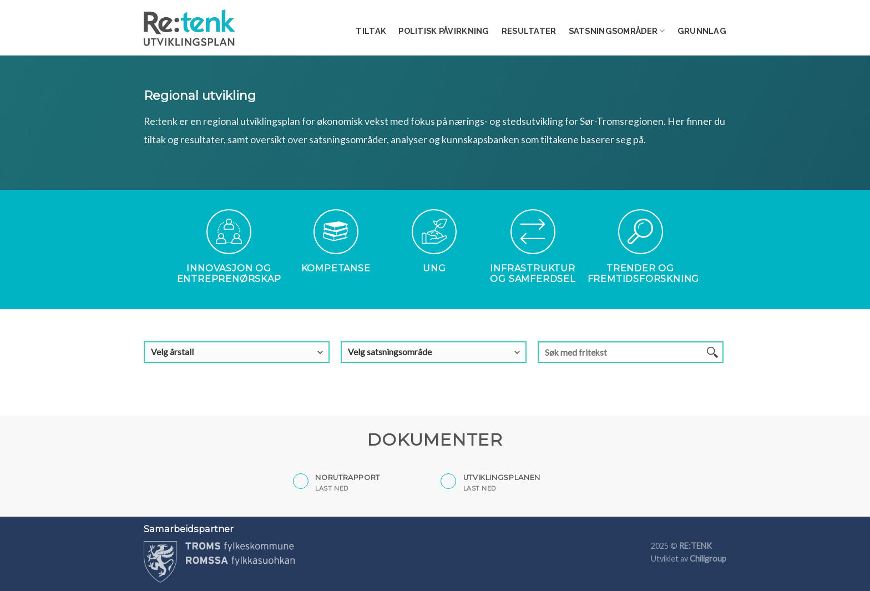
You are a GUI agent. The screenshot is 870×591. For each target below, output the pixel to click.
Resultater (529, 31)
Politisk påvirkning (443, 31)
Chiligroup (708, 558)
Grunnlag (701, 31)
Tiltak (371, 31)
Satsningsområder (617, 31)
